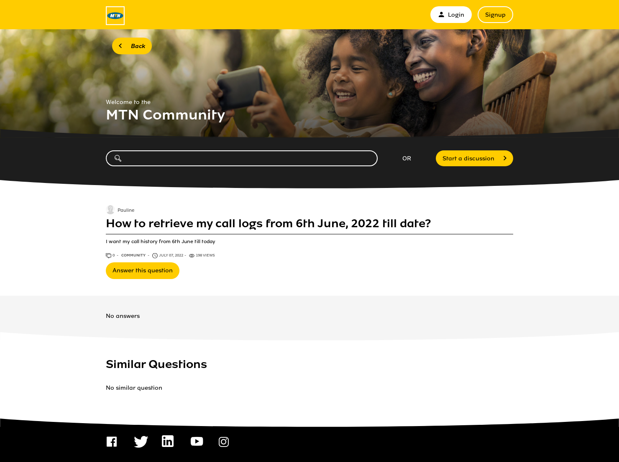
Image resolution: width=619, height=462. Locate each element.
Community (133, 255)
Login (451, 15)
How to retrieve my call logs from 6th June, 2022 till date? (268, 223)
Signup (495, 15)
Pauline (126, 210)
